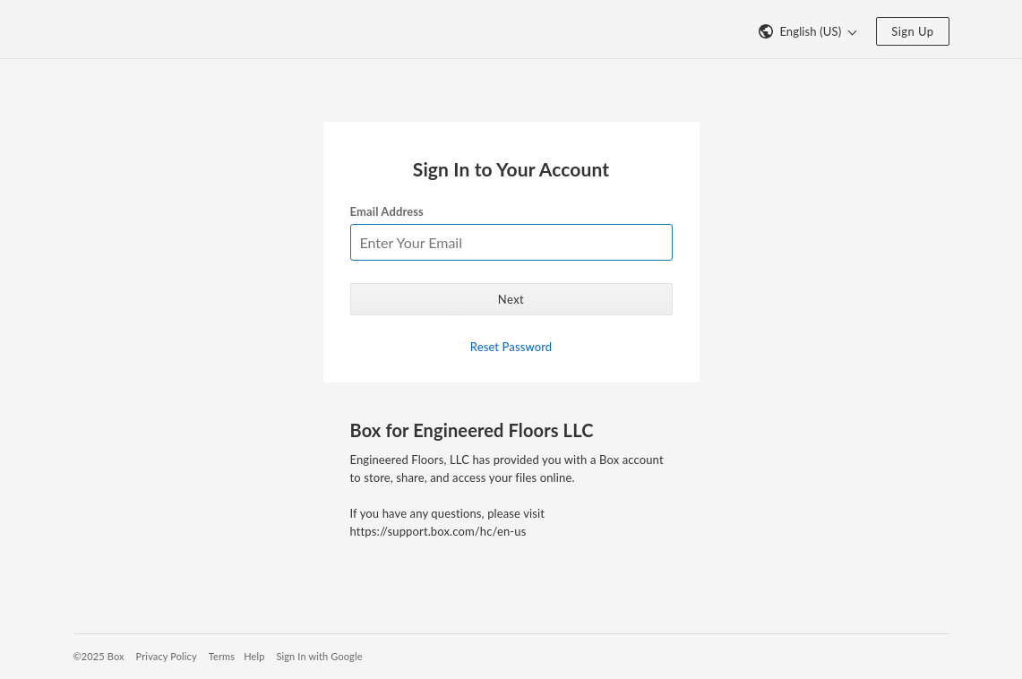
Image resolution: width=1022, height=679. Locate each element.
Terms (222, 656)
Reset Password (511, 347)
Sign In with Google (319, 656)
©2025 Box (99, 656)
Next (511, 299)
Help (254, 656)
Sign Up (912, 31)
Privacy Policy (166, 656)
